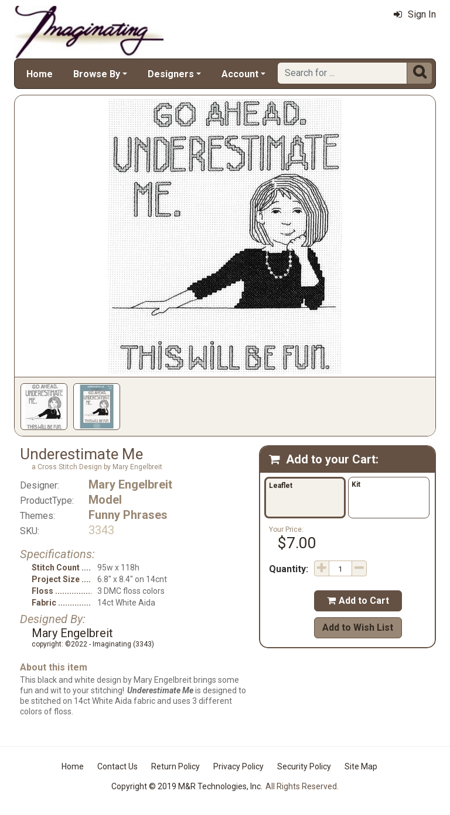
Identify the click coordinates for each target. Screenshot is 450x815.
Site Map (361, 766)
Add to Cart (358, 600)
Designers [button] (171, 74)
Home (39, 74)
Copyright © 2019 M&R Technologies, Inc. (186, 786)
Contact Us (117, 766)
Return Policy (175, 766)
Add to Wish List (357, 627)
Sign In (415, 14)
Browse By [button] (96, 74)
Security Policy (304, 766)
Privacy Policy (238, 766)
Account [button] (239, 74)
